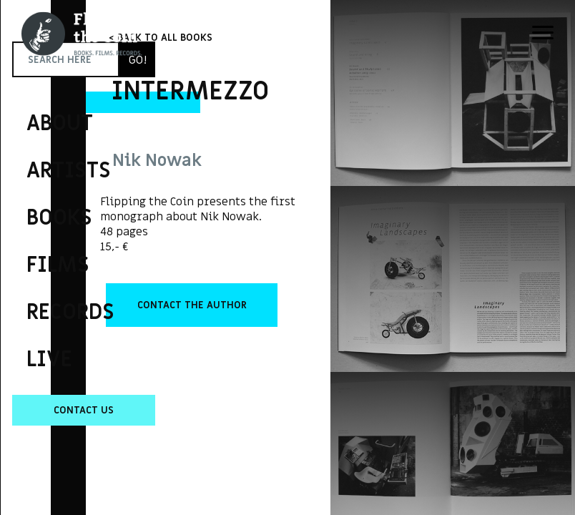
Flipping (35, 232)
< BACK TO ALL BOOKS (160, 37)
